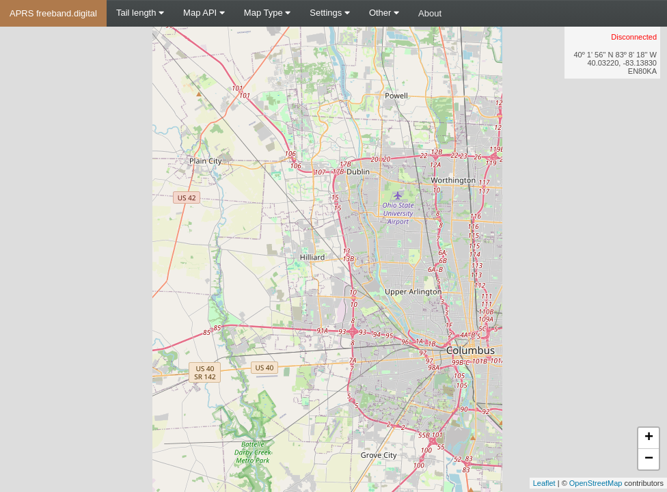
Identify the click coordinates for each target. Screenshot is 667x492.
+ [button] (648, 438)
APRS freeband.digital (53, 13)
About (429, 13)
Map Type (267, 13)
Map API (204, 13)
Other (384, 13)
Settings (330, 13)
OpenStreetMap (596, 483)
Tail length (140, 13)
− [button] (648, 459)
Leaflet (544, 483)
